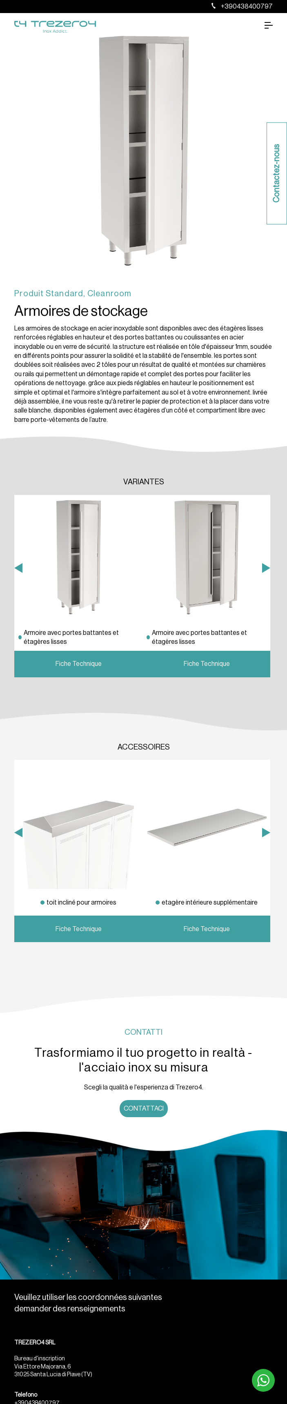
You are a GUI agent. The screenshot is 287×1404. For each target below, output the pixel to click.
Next (266, 660)
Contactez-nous (277, 173)
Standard (65, 294)
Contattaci (144, 1108)
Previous (18, 660)
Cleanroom (109, 294)
